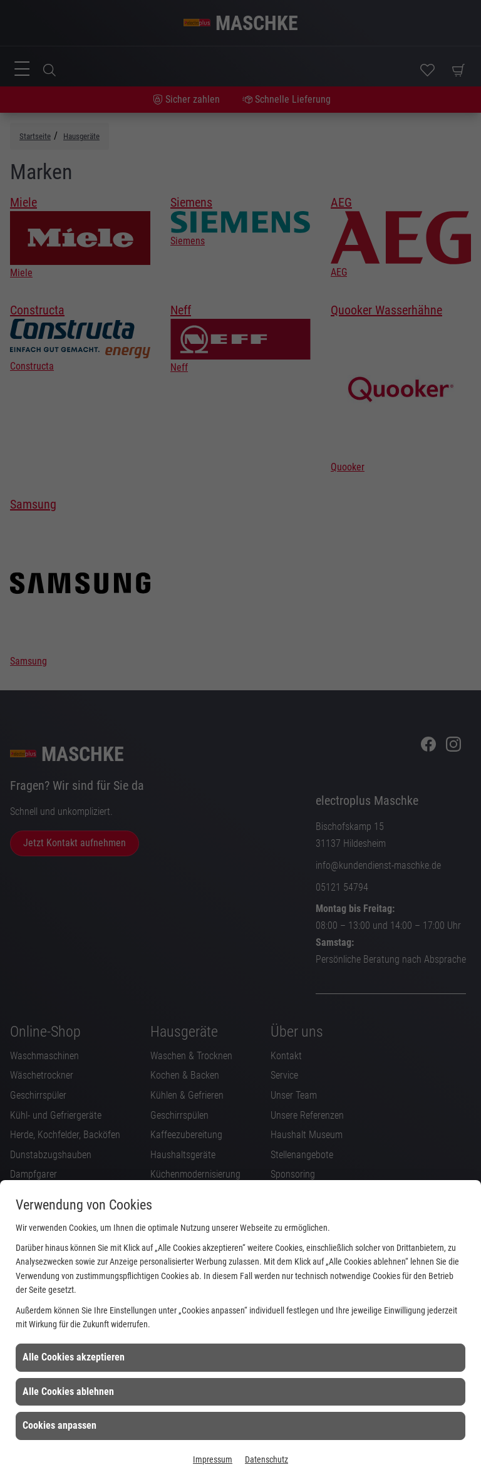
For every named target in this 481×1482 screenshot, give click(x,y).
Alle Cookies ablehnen (68, 1391)
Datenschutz (266, 1459)
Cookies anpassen (59, 1425)
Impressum (212, 1459)
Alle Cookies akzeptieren (74, 1357)
